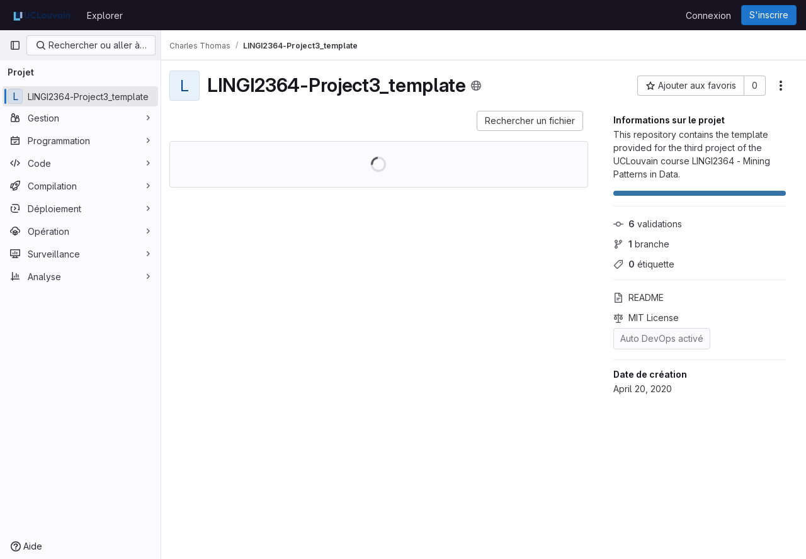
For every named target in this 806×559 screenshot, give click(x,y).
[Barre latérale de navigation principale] (15, 45)
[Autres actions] (781, 86)
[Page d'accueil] (42, 15)
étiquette (643, 264)
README (638, 297)
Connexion (708, 15)
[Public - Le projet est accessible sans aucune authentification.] (483, 86)
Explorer (105, 15)
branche (641, 244)
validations (647, 223)
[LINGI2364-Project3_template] (80, 96)
